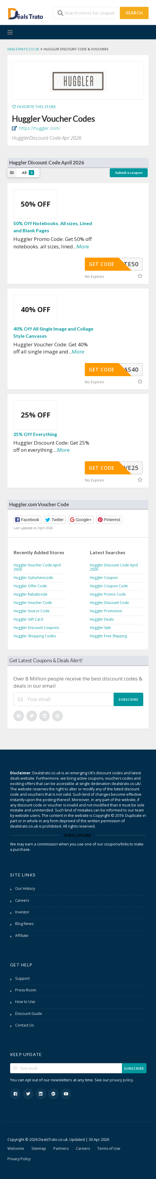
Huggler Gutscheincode (33, 577)
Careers (22, 900)
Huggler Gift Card (28, 619)
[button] (27, 520)
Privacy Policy (19, 1158)
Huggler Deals (102, 619)
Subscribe (129, 699)
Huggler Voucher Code (33, 602)
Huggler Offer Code (30, 585)
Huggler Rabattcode (30, 594)
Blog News (24, 923)
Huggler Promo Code (108, 594)
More (83, 246)
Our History (25, 888)
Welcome (15, 1148)
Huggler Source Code (32, 610)
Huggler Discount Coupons (36, 627)
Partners (61, 1148)
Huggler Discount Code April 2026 (114, 567)
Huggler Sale (100, 627)
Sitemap (38, 1148)
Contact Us (24, 1025)
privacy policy (121, 1080)
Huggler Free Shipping (108, 635)
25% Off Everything (35, 434)
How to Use (25, 1001)
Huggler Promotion (106, 610)
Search (134, 12)
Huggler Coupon (104, 577)
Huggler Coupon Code (109, 585)
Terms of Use (108, 1148)
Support (22, 978)
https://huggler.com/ (39, 128)
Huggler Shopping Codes (35, 635)
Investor (22, 912)
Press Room (25, 990)
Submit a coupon (128, 172)
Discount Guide (28, 1013)
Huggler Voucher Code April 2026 (37, 567)
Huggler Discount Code (109, 602)
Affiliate (21, 935)
